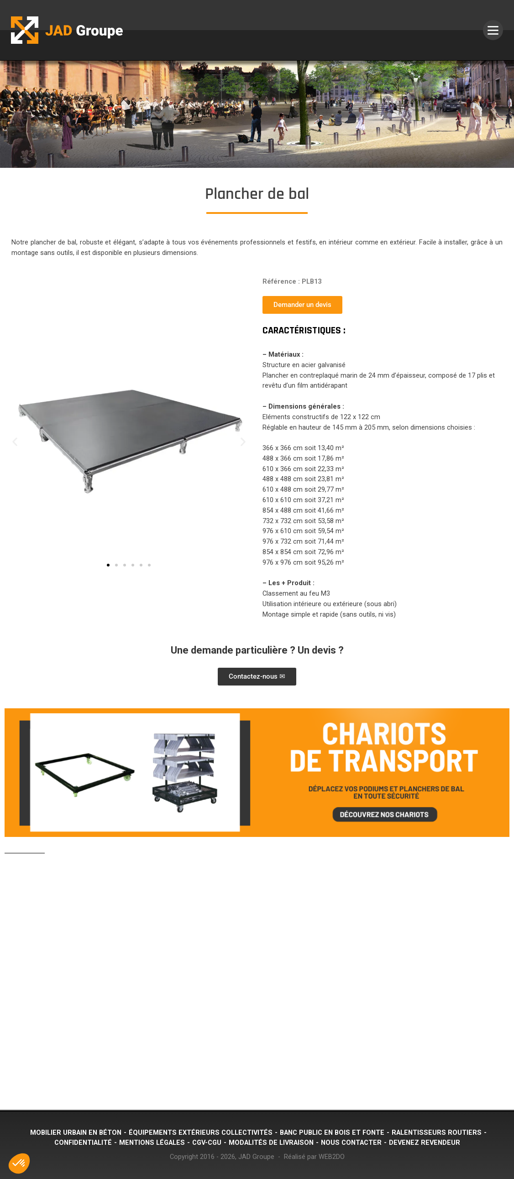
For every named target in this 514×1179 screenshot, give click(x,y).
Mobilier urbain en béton (75, 1133)
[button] (15, 441)
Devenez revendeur (424, 1143)
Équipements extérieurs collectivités (201, 1133)
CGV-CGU (206, 1143)
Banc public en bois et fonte (332, 1133)
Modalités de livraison (271, 1143)
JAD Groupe (256, 1157)
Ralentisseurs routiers (437, 1133)
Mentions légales (152, 1143)
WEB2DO (332, 1157)
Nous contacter (351, 1143)
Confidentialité (83, 1143)
